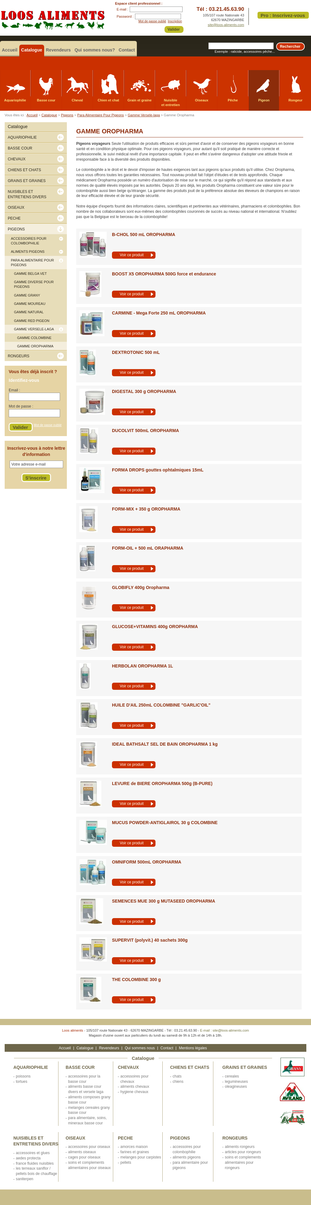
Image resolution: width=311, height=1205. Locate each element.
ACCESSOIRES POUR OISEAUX (89, 1147)
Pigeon (264, 100)
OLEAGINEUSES (236, 1086)
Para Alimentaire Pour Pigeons (100, 115)
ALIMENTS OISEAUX (82, 1152)
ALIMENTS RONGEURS (239, 1147)
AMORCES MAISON (134, 1147)
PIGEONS (180, 1138)
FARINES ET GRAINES (134, 1152)
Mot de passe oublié (152, 21)
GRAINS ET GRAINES (244, 1067)
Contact (127, 49)
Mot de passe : (21, 406)
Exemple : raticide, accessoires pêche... (245, 51)
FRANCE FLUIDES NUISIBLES (34, 1163)
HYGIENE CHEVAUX (134, 1092)
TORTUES (21, 1081)
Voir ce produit (132, 255)
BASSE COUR (80, 1067)
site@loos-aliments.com (226, 25)
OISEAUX (75, 1138)
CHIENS (178, 1081)
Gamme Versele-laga (144, 115)
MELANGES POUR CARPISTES (140, 1157)
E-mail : (122, 9)
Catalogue (31, 49)
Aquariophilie (15, 100)
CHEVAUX (128, 1067)
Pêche (233, 100)
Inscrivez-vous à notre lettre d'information (36, 451)
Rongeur (295, 100)
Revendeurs (58, 49)
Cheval (77, 100)
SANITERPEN (24, 1179)
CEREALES (232, 1076)
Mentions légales (193, 1048)
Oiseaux (201, 100)
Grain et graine (140, 100)
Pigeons (67, 115)
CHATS (177, 1076)
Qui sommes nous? (95, 49)
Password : (125, 16)
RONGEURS (235, 1138)
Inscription (175, 21)
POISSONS (23, 1076)
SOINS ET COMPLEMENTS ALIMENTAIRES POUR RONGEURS (243, 1162)
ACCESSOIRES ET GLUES (33, 1153)
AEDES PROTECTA (28, 1158)
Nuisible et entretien (170, 102)
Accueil (9, 49)
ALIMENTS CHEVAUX (134, 1086)
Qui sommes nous (140, 1048)
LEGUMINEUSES (236, 1081)
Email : (14, 390)
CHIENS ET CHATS (189, 1067)
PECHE (125, 1138)
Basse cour (46, 100)
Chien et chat (108, 100)
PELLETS (125, 1162)
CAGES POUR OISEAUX (84, 1157)
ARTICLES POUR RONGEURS (243, 1152)
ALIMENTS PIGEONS (187, 1157)
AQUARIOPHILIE (30, 1067)
